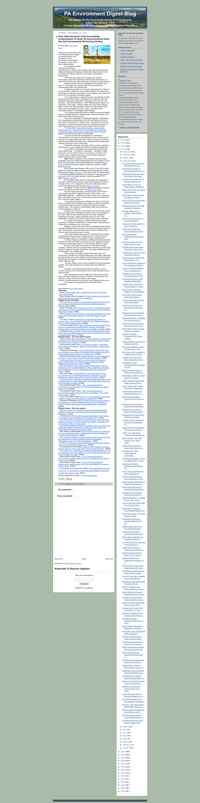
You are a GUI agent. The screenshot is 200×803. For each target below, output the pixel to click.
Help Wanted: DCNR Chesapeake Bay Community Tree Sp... (133, 365)
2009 (123, 788)
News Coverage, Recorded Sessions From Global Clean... (132, 440)
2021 (123, 752)
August (125, 727)
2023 (123, 146)
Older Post (109, 559)
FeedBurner (89, 588)
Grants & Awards (126, 54)
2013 (123, 776)
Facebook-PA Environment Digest (132, 63)
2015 (123, 770)
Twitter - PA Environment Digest (131, 60)
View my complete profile (129, 127)
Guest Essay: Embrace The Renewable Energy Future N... (132, 308)
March (125, 742)
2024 (123, 143)
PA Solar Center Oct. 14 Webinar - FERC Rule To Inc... (132, 213)
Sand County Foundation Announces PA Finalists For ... (133, 399)
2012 (123, 779)
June (125, 733)
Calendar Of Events (127, 57)
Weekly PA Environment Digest (131, 66)
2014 (123, 773)
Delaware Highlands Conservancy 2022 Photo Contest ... (132, 336)
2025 (123, 140)
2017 (123, 764)
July (124, 730)
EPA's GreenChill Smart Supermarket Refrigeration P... (132, 655)
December (127, 152)
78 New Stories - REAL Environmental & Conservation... (130, 453)
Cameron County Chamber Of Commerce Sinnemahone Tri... (133, 422)
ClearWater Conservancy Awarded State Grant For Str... (132, 521)
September (127, 161)
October (126, 158)
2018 (123, 761)
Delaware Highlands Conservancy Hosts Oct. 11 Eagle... (133, 621)
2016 (123, 767)
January (126, 748)
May (124, 736)
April (124, 739)
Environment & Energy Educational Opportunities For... (132, 466)
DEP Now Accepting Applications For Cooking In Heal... (133, 237)
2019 (123, 758)
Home (84, 559)
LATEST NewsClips (127, 50)
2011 (123, 782)
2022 (123, 149)
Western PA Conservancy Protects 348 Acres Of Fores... (131, 689)
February (126, 745)
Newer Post (58, 559)
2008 (123, 791)
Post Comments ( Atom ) (73, 563)
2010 (123, 785)
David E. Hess (126, 81)
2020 (123, 755)
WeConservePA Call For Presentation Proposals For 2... (133, 560)
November (127, 155)
